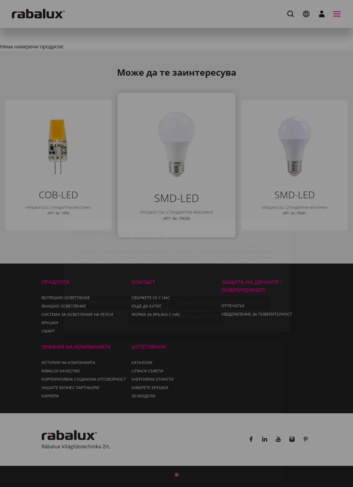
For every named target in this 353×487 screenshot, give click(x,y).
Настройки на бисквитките (125, 270)
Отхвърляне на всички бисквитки (220, 270)
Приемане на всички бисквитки (176, 284)
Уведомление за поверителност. (143, 253)
